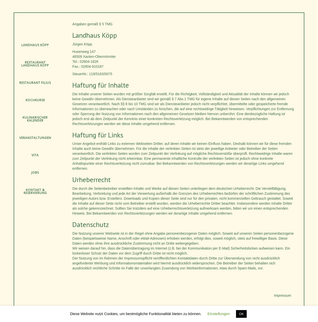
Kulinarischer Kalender (35, 119)
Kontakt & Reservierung (35, 191)
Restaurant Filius (35, 83)
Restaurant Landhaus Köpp (35, 63)
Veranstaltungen (35, 138)
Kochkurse (35, 100)
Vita (35, 155)
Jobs (35, 172)
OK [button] (241, 314)
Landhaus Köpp (35, 45)
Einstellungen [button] (218, 314)
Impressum (282, 295)
